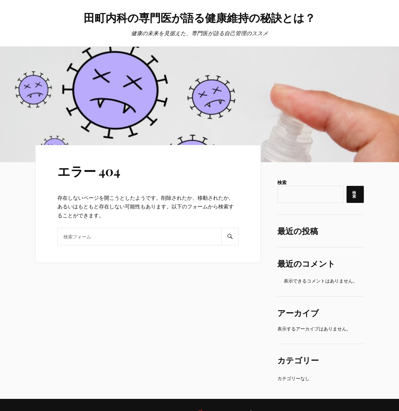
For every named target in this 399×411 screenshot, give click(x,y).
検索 (282, 182)
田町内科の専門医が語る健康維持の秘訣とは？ (199, 17)
